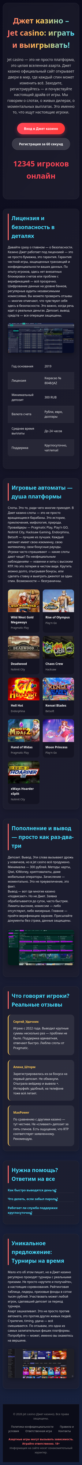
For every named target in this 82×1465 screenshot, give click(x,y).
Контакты (64, 1431)
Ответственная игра (38, 1431)
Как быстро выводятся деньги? (32, 1190)
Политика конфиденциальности (32, 1426)
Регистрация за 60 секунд (41, 144)
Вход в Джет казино (41, 128)
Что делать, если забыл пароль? (33, 1199)
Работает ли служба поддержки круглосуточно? (33, 1210)
